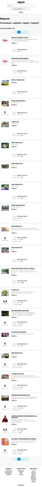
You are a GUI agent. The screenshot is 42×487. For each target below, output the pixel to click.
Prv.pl (33, 471)
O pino (21, 474)
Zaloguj (21, 12)
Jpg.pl (33, 474)
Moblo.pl (33, 478)
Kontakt (8, 474)
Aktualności (8, 472)
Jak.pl (33, 481)
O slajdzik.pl (8, 471)
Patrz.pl (33, 472)
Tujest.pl (33, 479)
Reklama (21, 471)
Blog (21, 472)
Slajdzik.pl (21, 485)
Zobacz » (14, 43)
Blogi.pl (33, 476)
